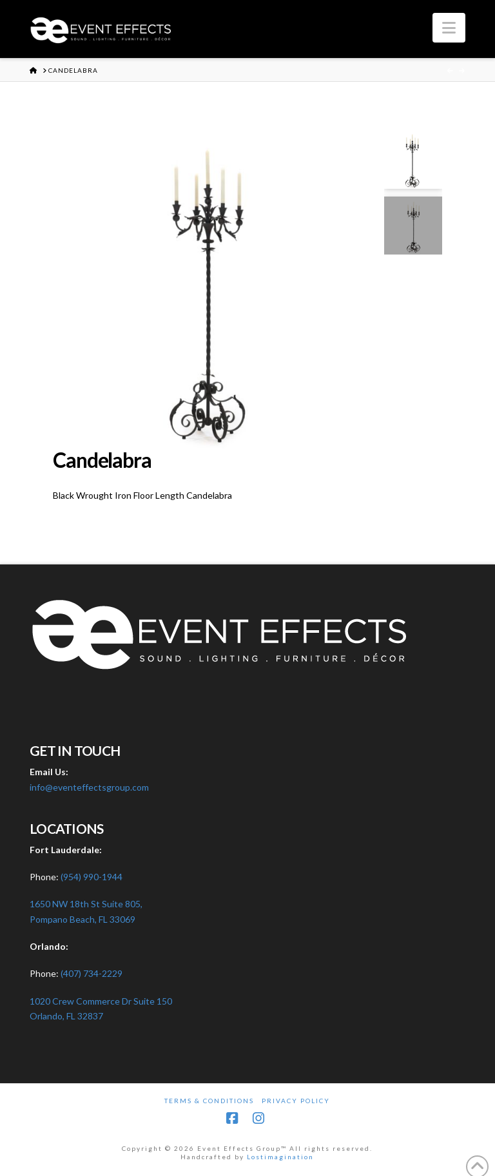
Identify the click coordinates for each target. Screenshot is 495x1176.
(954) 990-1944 (91, 876)
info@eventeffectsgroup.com (89, 787)
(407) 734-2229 (91, 973)
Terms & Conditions (209, 1100)
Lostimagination (280, 1157)
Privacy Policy (296, 1100)
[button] (448, 28)
